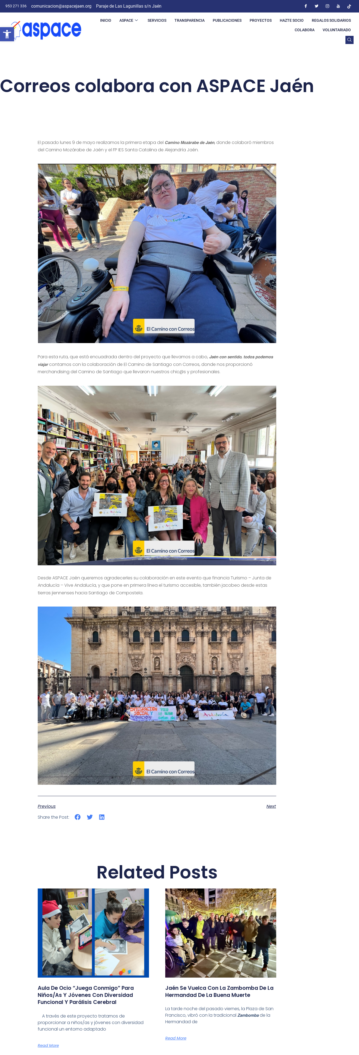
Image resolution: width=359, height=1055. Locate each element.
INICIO (105, 20)
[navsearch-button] (349, 40)
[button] (7, 34)
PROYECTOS (261, 20)
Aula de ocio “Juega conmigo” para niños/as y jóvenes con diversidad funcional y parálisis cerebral (87, 998)
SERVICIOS (157, 20)
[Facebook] (306, 6)
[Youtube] (338, 6)
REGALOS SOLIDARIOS (331, 20)
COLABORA (304, 30)
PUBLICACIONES (227, 20)
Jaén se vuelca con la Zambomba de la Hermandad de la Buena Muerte (220, 995)
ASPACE (128, 20)
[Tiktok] (349, 6)
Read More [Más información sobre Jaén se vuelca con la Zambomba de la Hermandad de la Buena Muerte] (177, 1046)
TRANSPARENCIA (189, 20)
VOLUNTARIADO (337, 30)
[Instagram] (327, 6)
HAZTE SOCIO (292, 20)
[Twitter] (317, 6)
